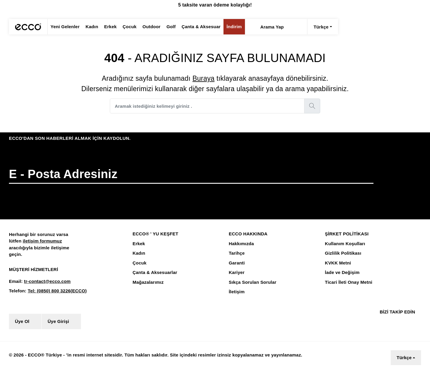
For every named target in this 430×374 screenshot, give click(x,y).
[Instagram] (391, 321)
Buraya (203, 78)
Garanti (236, 263)
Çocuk (126, 26)
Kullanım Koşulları (344, 243)
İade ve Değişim (341, 272)
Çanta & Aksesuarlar (154, 272)
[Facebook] (380, 321)
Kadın (90, 26)
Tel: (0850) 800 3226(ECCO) (54, 291)
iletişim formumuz (41, 241)
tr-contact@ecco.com (45, 281)
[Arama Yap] (246, 26)
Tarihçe (236, 253)
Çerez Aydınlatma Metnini (130, 360)
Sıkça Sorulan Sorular (252, 282)
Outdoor (148, 26)
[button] (403, 180)
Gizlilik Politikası (342, 253)
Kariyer (236, 272)
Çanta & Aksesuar (196, 26)
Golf (167, 26)
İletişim (236, 291)
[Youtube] (405, 321)
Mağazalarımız (148, 282)
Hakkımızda (241, 243)
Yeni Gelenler (64, 26)
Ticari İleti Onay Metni (348, 282)
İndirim (228, 26)
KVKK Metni (337, 263)
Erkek (108, 26)
